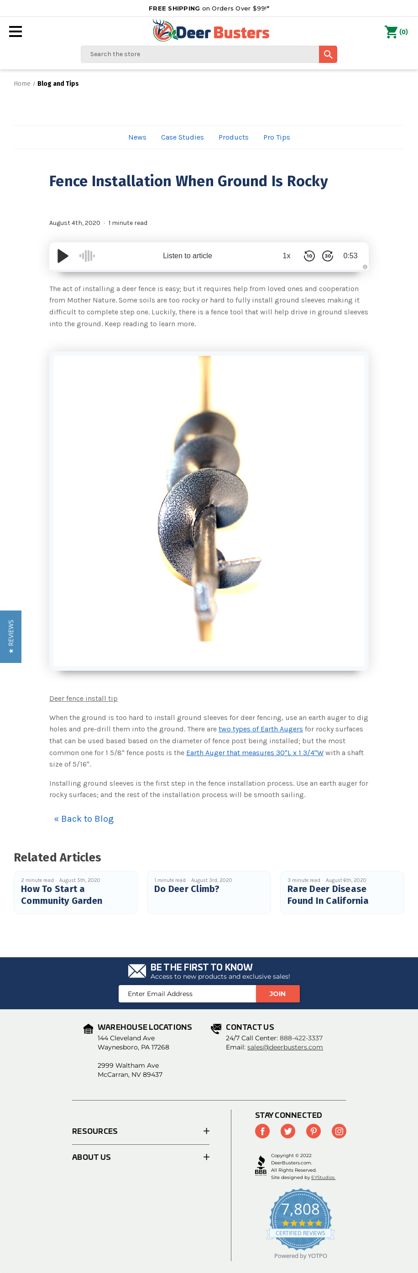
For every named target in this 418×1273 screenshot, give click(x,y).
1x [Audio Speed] (287, 256)
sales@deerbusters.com (285, 1047)
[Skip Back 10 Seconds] (309, 256)
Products (234, 137)
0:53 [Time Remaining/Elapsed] (350, 256)
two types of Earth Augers (261, 729)
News (137, 137)
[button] (10, 636)
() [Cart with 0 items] (396, 32)
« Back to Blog (84, 819)
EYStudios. (323, 1177)
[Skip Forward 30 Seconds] (328, 256)
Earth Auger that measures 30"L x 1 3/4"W (255, 752)
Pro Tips (276, 137)
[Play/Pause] (63, 256)
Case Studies (182, 137)
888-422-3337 (301, 1038)
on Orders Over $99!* (209, 8)
